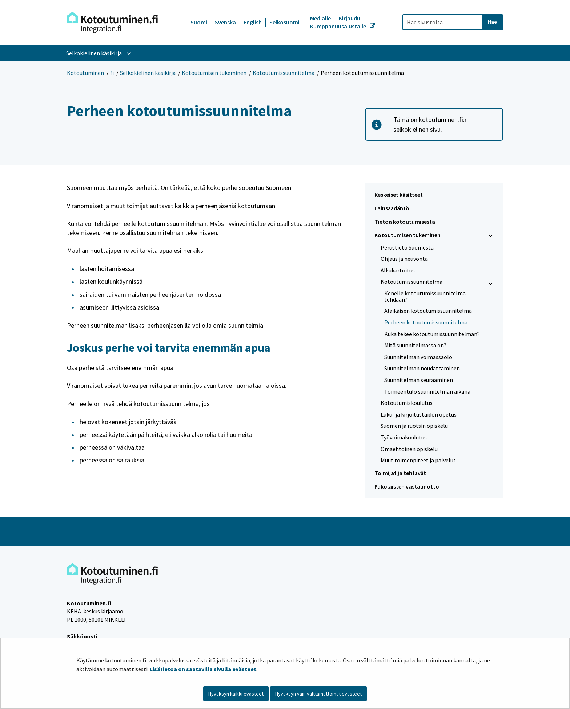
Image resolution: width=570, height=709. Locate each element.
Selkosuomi (284, 22)
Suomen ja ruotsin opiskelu (414, 425)
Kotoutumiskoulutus (407, 402)
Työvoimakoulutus (404, 437)
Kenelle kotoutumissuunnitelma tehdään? (425, 296)
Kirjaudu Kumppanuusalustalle (338, 22)
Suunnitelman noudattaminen (422, 368)
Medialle (321, 18)
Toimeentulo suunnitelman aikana (427, 391)
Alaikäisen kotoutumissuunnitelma (428, 310)
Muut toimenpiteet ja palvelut (418, 460)
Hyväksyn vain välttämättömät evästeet (318, 693)
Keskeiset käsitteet (398, 194)
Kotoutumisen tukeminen (214, 72)
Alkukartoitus (398, 270)
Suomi (198, 22)
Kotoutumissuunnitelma (283, 72)
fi (112, 72)
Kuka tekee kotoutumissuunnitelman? (432, 334)
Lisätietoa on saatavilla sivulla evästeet (203, 669)
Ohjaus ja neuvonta (404, 258)
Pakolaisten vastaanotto (406, 486)
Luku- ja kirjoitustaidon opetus (419, 414)
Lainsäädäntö (391, 208)
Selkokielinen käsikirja (148, 72)
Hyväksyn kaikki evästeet (236, 693)
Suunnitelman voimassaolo (418, 357)
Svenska (225, 22)
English (253, 22)
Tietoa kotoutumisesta (404, 221)
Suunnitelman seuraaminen (418, 379)
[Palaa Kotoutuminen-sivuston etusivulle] (112, 22)
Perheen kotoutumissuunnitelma (425, 322)
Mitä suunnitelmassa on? (415, 345)
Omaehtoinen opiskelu (409, 449)
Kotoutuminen (85, 72)
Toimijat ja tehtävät (400, 473)
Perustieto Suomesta (407, 247)
